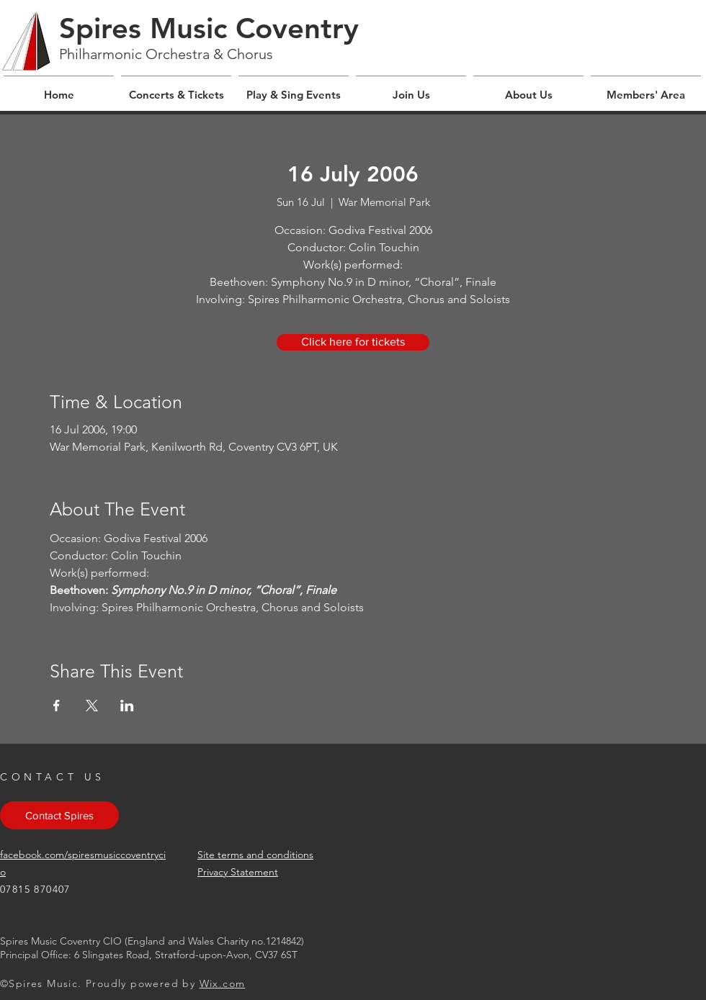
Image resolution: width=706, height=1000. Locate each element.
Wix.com (223, 983)
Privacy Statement (237, 871)
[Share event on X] (92, 705)
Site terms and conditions (255, 854)
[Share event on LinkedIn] (127, 705)
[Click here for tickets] (353, 342)
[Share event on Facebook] (56, 705)
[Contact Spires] (59, 815)
